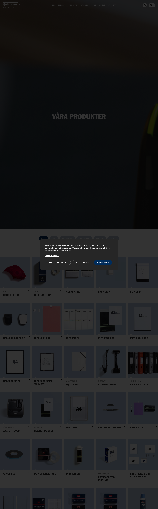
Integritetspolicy (52, 255)
